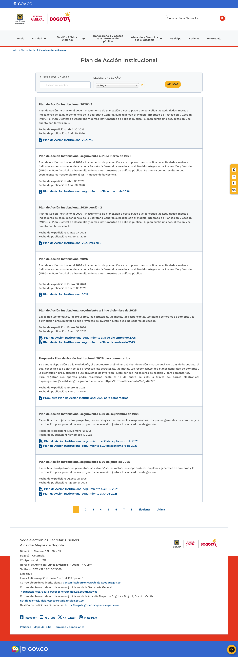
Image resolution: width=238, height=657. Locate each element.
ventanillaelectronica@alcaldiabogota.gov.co (92, 582)
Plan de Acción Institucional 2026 (65, 294)
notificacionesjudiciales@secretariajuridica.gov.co (52, 600)
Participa (175, 38)
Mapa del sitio (43, 627)
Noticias (194, 38)
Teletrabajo (214, 38)
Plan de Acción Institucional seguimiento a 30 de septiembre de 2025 (91, 441)
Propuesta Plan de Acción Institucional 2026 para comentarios (85, 398)
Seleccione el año (107, 77)
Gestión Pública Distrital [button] (67, 38)
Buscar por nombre (54, 77)
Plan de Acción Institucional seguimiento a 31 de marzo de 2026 (86, 191)
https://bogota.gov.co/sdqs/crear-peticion (92, 605)
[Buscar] (195, 18)
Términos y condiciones (69, 627)
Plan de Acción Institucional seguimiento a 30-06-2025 (81, 489)
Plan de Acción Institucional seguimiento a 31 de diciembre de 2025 (90, 337)
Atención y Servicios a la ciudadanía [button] (144, 38)
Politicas (25, 627)
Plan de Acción (28, 50)
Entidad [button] (37, 38)
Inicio (20, 38)
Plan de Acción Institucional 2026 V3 (68, 140)
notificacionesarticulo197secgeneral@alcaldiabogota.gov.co (59, 591)
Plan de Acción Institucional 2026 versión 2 (72, 243)
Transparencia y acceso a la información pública (108, 38)
